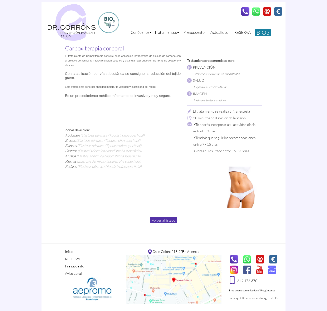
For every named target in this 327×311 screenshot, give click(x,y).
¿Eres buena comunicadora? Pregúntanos (251, 290)
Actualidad (219, 32)
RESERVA (242, 32)
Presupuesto (194, 32)
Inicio (69, 251)
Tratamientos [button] (166, 32)
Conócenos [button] (141, 32)
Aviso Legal (73, 273)
